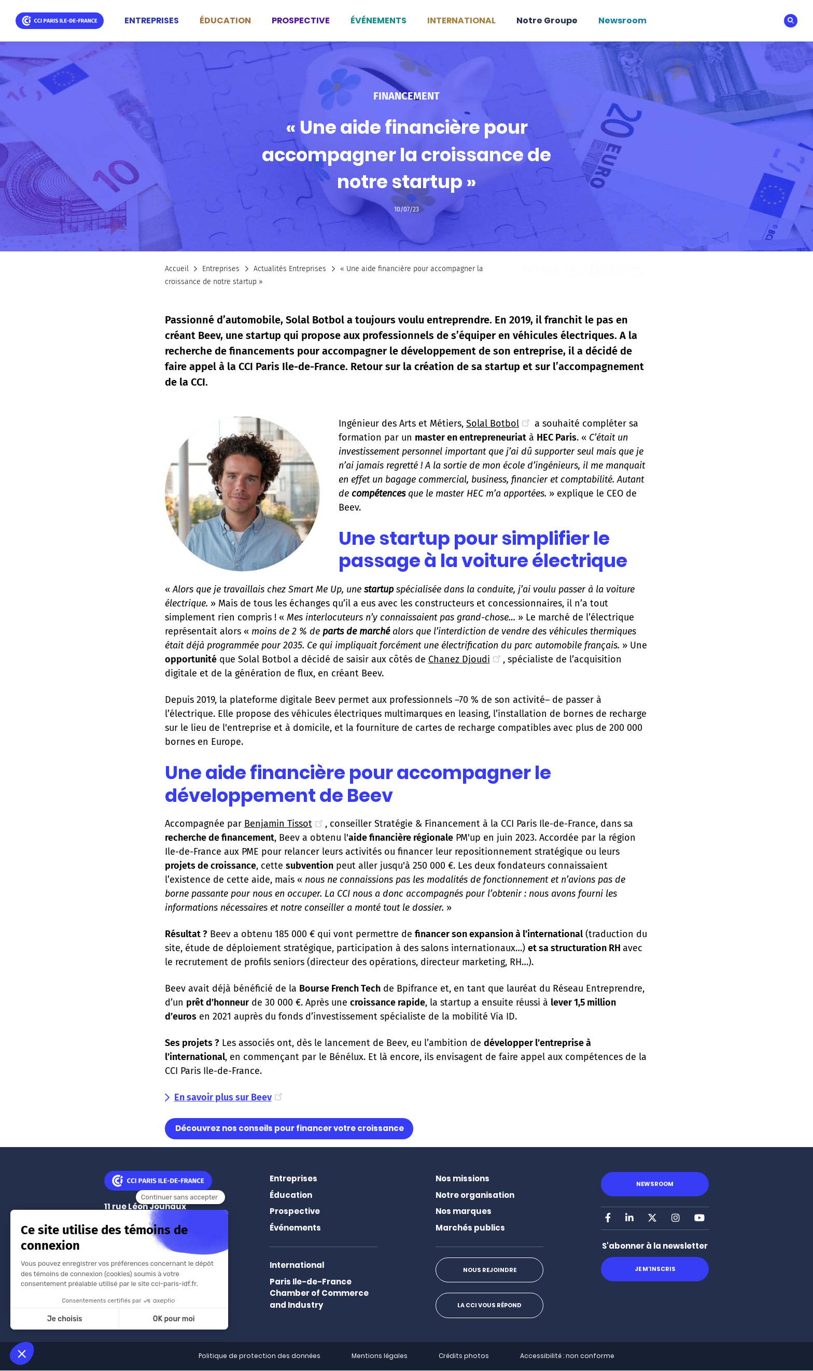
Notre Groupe (547, 20)
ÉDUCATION (225, 20)
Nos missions (462, 1178)
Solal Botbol (499, 423)
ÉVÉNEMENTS (378, 20)
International (297, 1265)
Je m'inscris (654, 1269)
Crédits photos (464, 1355)
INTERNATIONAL (461, 20)
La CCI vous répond (489, 1305)
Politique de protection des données (259, 1355)
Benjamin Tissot (284, 823)
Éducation (291, 1195)
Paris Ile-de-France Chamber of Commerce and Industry (319, 1293)
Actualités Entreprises (290, 268)
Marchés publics (470, 1227)
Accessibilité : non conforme (567, 1355)
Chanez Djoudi (465, 659)
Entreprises (221, 268)
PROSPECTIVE (301, 20)
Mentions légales (380, 1355)
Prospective (295, 1211)
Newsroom (622, 20)
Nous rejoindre (489, 1270)
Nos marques (464, 1211)
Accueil (177, 268)
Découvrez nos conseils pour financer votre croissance (289, 1128)
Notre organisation (475, 1195)
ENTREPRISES (151, 20)
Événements (295, 1227)
